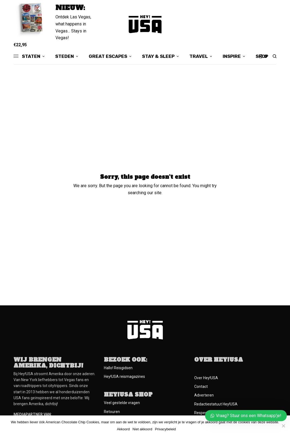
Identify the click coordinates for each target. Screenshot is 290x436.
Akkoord (123, 429)
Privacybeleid (165, 429)
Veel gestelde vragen (122, 403)
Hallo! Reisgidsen (118, 368)
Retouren (112, 411)
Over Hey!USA (206, 378)
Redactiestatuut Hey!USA (216, 404)
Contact (201, 386)
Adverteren (204, 395)
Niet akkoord (142, 429)
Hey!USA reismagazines (124, 376)
